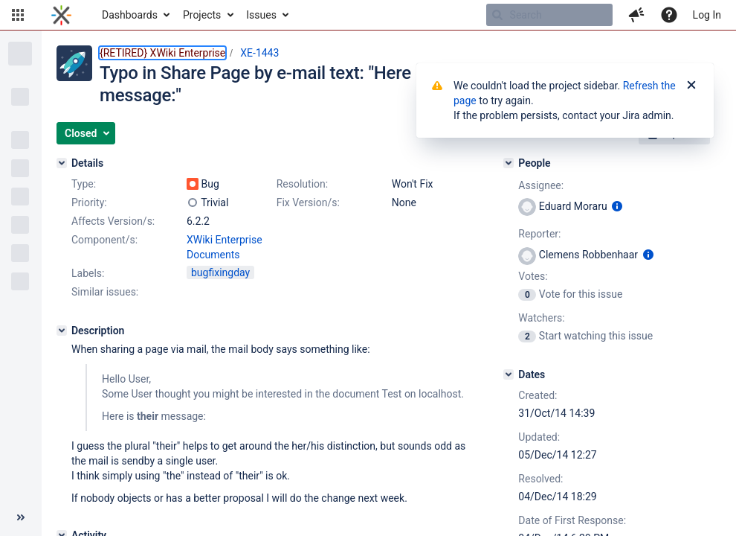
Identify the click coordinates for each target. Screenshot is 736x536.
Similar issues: (104, 292)
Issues (261, 15)
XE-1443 (259, 53)
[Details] (62, 163)
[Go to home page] (61, 15)
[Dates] (508, 374)
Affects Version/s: (113, 221)
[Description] (62, 330)
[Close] (691, 85)
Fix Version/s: (308, 202)
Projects (202, 15)
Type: (83, 184)
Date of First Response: (572, 520)
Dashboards (130, 15)
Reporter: (539, 234)
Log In (707, 15)
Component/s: (104, 240)
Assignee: (541, 185)
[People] (508, 163)
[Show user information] (617, 206)
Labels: (87, 273)
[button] (17, 15)
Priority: (89, 202)
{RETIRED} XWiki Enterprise (162, 53)
